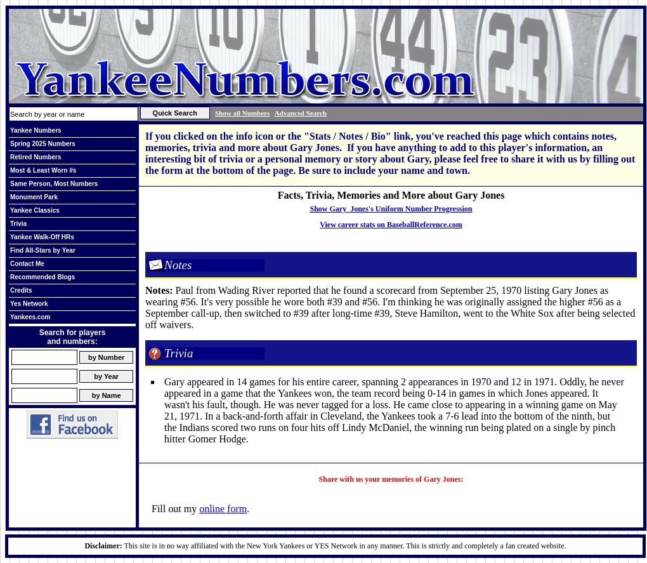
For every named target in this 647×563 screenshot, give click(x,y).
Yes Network (29, 303)
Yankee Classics (35, 210)
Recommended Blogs (42, 277)
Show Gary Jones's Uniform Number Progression (391, 208)
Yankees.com (30, 317)
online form (223, 508)
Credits (21, 290)
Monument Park (34, 197)
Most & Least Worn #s (43, 170)
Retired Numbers (36, 157)
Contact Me (27, 263)
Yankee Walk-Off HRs (42, 237)
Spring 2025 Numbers (42, 143)
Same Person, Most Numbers (54, 183)
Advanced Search (301, 113)
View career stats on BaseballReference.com (391, 224)
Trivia (18, 223)
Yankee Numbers (36, 130)
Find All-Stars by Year (42, 250)
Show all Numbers (242, 113)
